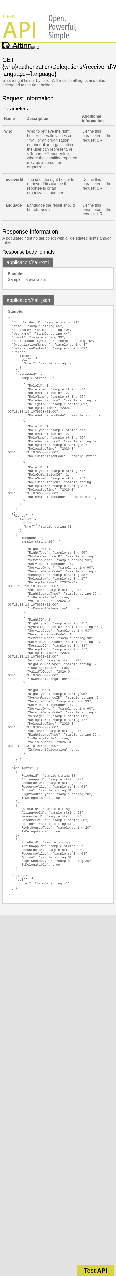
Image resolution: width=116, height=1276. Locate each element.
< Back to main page (20, 47)
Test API (95, 1270)
